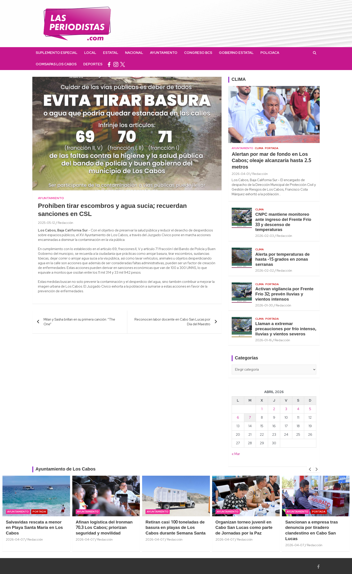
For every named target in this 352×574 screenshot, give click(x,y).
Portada (271, 148)
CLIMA (238, 80)
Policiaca (269, 53)
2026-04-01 (241, 174)
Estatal (110, 53)
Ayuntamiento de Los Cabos (65, 469)
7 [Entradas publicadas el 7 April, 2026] (250, 417)
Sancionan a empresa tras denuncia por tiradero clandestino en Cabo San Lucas (311, 531)
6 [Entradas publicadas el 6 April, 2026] (238, 417)
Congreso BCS (198, 53)
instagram (115, 64)
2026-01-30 (264, 305)
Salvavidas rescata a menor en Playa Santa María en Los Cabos (34, 528)
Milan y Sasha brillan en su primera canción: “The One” (79, 321)
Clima (259, 148)
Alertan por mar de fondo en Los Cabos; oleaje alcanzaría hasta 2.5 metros (271, 161)
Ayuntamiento (163, 53)
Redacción (65, 223)
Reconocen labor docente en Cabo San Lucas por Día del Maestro (172, 321)
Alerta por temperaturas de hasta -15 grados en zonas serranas (282, 259)
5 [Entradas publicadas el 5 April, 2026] (310, 409)
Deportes (92, 64)
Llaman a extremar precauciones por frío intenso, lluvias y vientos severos (285, 329)
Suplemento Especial (56, 53)
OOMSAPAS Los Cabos (56, 64)
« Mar (236, 454)
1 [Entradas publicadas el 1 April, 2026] (261, 409)
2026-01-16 (263, 340)
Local (90, 53)
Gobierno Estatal (236, 53)
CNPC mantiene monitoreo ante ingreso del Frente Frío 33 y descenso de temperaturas (283, 222)
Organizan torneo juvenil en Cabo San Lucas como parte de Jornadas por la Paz (244, 528)
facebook (109, 64)
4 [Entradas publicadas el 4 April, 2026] (298, 409)
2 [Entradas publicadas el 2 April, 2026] (274, 409)
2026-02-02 (264, 270)
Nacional (134, 53)
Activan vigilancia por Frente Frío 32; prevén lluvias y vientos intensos (284, 294)
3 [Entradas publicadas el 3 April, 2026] (286, 409)
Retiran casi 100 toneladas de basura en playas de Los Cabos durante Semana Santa (175, 528)
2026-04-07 (15, 539)
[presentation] (310, 469)
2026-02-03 (264, 236)
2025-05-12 (46, 223)
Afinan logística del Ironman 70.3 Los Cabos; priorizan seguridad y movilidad (104, 528)
